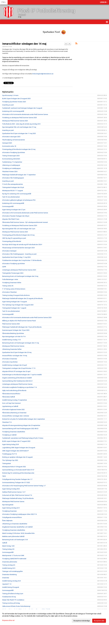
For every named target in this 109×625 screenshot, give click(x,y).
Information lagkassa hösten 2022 (13, 409)
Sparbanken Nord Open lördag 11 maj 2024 (16, 257)
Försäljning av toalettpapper (11, 168)
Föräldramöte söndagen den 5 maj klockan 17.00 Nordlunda (22, 260)
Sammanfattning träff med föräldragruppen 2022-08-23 (20, 428)
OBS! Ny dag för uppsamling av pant (14, 238)
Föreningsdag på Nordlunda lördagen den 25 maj (18, 235)
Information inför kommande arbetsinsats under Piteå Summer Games (25, 114)
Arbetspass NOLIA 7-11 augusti (12, 190)
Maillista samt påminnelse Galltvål (13, 536)
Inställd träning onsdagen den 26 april (14, 365)
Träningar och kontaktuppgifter (12, 571)
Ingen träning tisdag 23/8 (10, 444)
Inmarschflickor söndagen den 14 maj (24, 43)
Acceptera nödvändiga (81, 621)
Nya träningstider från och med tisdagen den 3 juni (18, 228)
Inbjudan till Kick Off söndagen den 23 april (16, 371)
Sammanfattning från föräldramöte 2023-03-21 (17, 381)
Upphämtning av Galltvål (10, 406)
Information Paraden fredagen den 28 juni (15, 216)
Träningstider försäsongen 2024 (12, 273)
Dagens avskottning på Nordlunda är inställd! (17, 378)
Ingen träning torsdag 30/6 (11, 489)
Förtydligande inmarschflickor (12, 517)
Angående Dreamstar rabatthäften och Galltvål (17, 527)
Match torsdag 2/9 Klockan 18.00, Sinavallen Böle (18, 533)
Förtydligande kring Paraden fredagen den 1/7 (17, 479)
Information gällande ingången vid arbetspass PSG (19, 200)
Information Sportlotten (10, 362)
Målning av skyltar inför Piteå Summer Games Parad (19, 321)
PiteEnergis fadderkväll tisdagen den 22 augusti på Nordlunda (22, 298)
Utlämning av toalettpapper (11, 165)
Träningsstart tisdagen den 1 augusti (14, 308)
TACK (4, 476)
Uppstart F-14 (6, 584)
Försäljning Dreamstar (9, 511)
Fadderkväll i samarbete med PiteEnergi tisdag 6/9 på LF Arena (22, 438)
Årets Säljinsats (7, 520)
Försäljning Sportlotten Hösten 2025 (14, 102)
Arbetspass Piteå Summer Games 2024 (15, 232)
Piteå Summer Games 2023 (11, 324)
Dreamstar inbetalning (9, 574)
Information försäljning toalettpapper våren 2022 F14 (19, 514)
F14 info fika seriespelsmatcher (12, 184)
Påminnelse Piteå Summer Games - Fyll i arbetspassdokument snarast (25, 222)
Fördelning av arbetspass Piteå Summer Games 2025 (19, 117)
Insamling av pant (8, 105)
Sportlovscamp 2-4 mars (10, 95)
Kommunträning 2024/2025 (11, 159)
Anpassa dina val (8, 620)
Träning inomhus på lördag (11, 603)
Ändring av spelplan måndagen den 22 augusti (17, 457)
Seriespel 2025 (7, 143)
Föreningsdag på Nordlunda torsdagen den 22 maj (18, 149)
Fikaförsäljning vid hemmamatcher (13, 140)
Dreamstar (5, 578)
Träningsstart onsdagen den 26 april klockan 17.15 (18, 368)
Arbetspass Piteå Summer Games (13, 346)
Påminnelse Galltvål (8, 397)
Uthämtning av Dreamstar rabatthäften (14, 524)
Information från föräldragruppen (13, 178)
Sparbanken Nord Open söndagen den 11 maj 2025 (19, 133)
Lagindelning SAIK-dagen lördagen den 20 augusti (18, 447)
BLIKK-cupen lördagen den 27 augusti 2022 (16, 441)
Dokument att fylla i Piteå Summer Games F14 (17, 495)
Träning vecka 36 (7, 286)
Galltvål (4, 543)
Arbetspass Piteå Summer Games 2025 (15, 121)
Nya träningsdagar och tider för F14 (13, 336)
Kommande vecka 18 (9, 146)
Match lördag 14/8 (8, 546)
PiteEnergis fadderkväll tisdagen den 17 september (19, 175)
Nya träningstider (7, 505)
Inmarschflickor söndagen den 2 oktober (15, 416)
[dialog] (54, 617)
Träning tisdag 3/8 (8, 549)
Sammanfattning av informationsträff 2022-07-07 (18, 470)
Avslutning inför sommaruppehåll (13, 111)
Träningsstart (6, 463)
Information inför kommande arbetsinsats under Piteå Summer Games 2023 (26, 317)
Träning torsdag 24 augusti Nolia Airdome (16, 295)
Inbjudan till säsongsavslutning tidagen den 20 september (21, 425)
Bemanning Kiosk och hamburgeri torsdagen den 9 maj (20, 276)
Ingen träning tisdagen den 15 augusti (14, 301)
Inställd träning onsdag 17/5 (11, 340)
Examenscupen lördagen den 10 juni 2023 (15, 330)
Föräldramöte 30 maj (9, 597)
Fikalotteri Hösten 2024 (9, 171)
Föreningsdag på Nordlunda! (11, 241)
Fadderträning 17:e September (12, 162)
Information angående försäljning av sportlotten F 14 (19, 387)
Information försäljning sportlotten (13, 263)
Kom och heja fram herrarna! (11, 403)
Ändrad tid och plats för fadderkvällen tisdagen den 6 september (23, 419)
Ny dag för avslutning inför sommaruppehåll (16, 194)
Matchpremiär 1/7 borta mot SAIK (13, 555)
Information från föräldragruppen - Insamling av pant (19, 254)
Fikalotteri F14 (6, 422)
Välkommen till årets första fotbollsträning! (16, 606)
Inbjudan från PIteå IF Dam (10, 219)
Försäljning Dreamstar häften (11, 282)
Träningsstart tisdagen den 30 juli (13, 187)
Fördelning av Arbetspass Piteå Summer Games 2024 (19, 225)
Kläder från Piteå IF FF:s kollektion (13, 600)
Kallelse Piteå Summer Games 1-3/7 (13, 492)
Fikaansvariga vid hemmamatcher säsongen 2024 (18, 248)
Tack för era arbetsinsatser (11, 197)
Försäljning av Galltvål (9, 435)
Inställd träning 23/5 (8, 568)
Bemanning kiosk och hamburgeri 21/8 (15, 539)
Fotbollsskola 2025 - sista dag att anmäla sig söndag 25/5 (21, 124)
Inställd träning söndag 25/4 (11, 581)
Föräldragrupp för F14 (9, 454)
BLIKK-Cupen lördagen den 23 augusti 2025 (16, 98)
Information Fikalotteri (9, 292)
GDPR (4, 267)
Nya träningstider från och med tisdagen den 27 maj (19, 127)
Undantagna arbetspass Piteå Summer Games (17, 384)
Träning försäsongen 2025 (11, 156)
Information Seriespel (9, 251)
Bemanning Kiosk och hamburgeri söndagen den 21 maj (20, 343)
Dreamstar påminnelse (9, 562)
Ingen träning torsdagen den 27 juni (13, 209)
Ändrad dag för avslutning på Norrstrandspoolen (18, 473)
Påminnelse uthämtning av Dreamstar (14, 413)
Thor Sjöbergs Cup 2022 (10, 460)
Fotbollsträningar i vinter (10, 279)
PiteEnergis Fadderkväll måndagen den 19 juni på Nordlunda (22, 327)
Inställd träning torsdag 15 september (14, 400)
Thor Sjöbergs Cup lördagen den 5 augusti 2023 (17, 305)
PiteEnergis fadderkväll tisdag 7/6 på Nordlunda (18, 498)
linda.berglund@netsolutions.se (42, 74)
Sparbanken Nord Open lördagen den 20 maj (16, 352)
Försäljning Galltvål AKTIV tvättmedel (14, 558)
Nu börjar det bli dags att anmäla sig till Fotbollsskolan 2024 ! (22, 244)
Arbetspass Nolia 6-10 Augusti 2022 (14, 466)
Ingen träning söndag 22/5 (11, 508)
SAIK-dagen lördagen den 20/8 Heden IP (15, 451)
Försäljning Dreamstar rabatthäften (13, 432)
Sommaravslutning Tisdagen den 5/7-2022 (16, 482)
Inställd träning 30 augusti (10, 587)
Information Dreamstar (9, 359)
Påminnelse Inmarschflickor (11, 393)
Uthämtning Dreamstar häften (12, 349)
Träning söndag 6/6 (8, 565)
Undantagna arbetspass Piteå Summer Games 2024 (19, 270)
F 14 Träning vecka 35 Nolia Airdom (13, 289)
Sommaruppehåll (7, 206)
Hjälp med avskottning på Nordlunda (14, 390)
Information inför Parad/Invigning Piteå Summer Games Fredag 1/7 (24, 486)
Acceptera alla (99, 621)
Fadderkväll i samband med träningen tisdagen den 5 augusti (22, 108)
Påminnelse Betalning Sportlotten (13, 333)
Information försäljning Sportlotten (13, 152)
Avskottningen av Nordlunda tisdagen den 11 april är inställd (22, 374)
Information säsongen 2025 (11, 136)
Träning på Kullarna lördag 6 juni (12, 593)
